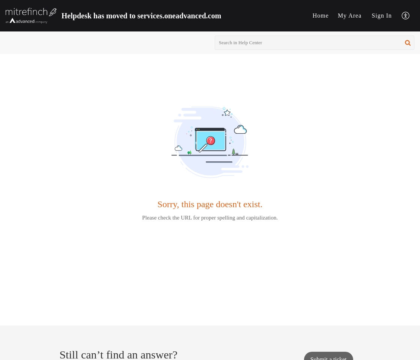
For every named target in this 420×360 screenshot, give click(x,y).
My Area (349, 15)
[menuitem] (320, 15)
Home (321, 15)
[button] (405, 16)
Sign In (382, 15)
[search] (314, 43)
